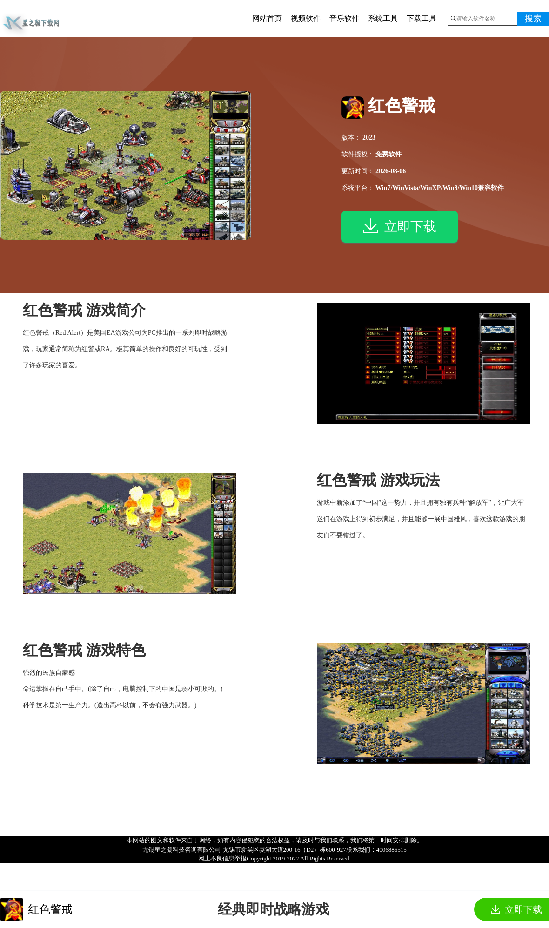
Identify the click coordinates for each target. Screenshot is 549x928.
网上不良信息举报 (222, 858)
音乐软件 (344, 18)
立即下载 (399, 227)
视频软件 (306, 18)
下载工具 (421, 18)
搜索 (533, 18)
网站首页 (267, 18)
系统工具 (383, 18)
